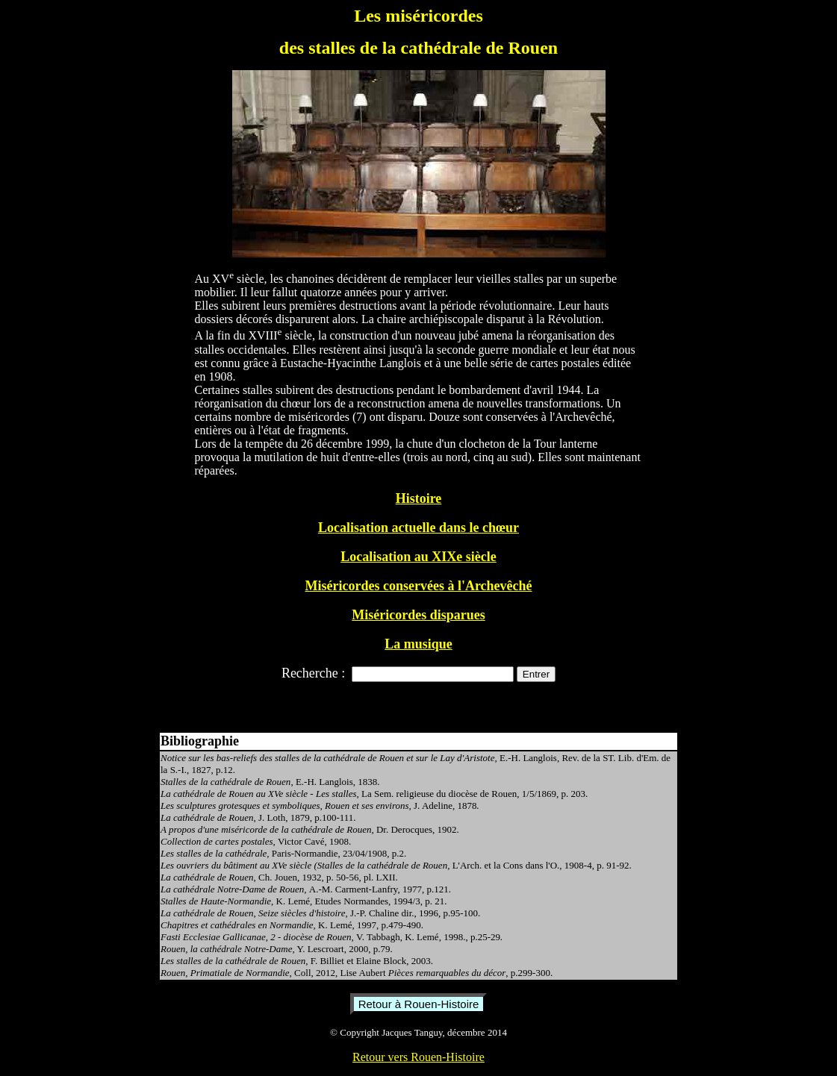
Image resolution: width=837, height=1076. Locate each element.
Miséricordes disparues (418, 614)
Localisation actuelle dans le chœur (418, 527)
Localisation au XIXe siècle (418, 556)
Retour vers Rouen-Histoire (418, 1057)
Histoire (419, 498)
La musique (418, 643)
